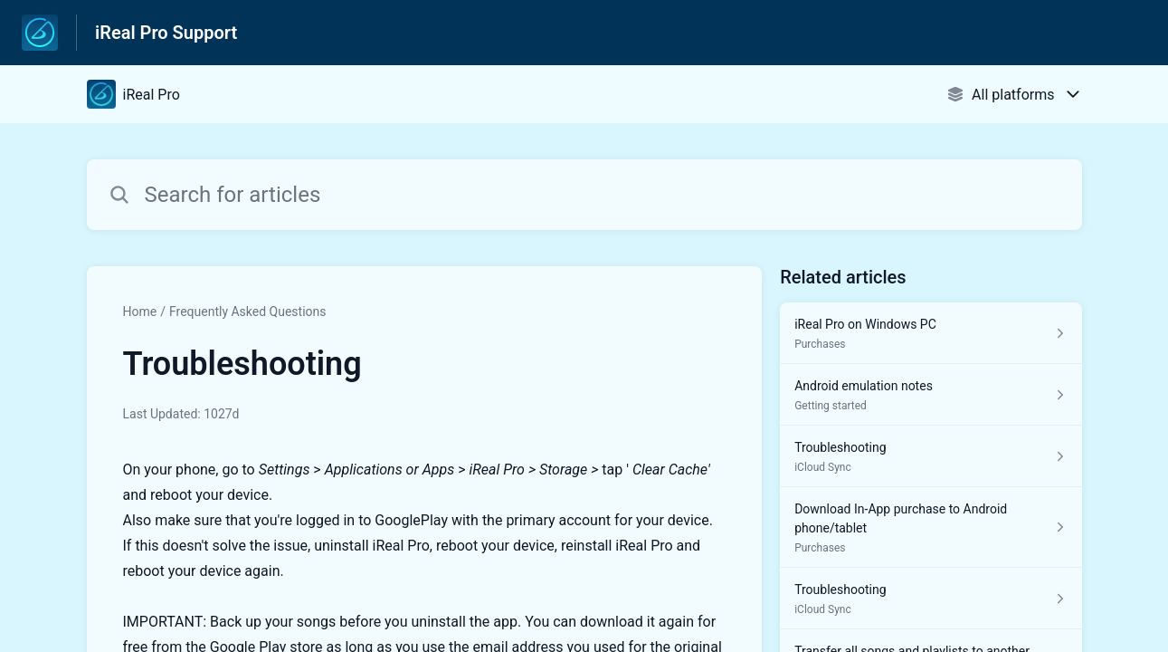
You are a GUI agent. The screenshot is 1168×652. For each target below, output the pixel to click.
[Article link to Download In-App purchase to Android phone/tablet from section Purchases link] (930, 527)
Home (140, 311)
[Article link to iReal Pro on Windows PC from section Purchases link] (930, 333)
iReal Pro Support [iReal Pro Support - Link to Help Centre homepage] (166, 32)
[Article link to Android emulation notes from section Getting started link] (930, 395)
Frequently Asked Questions (248, 311)
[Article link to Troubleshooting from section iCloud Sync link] (930, 456)
